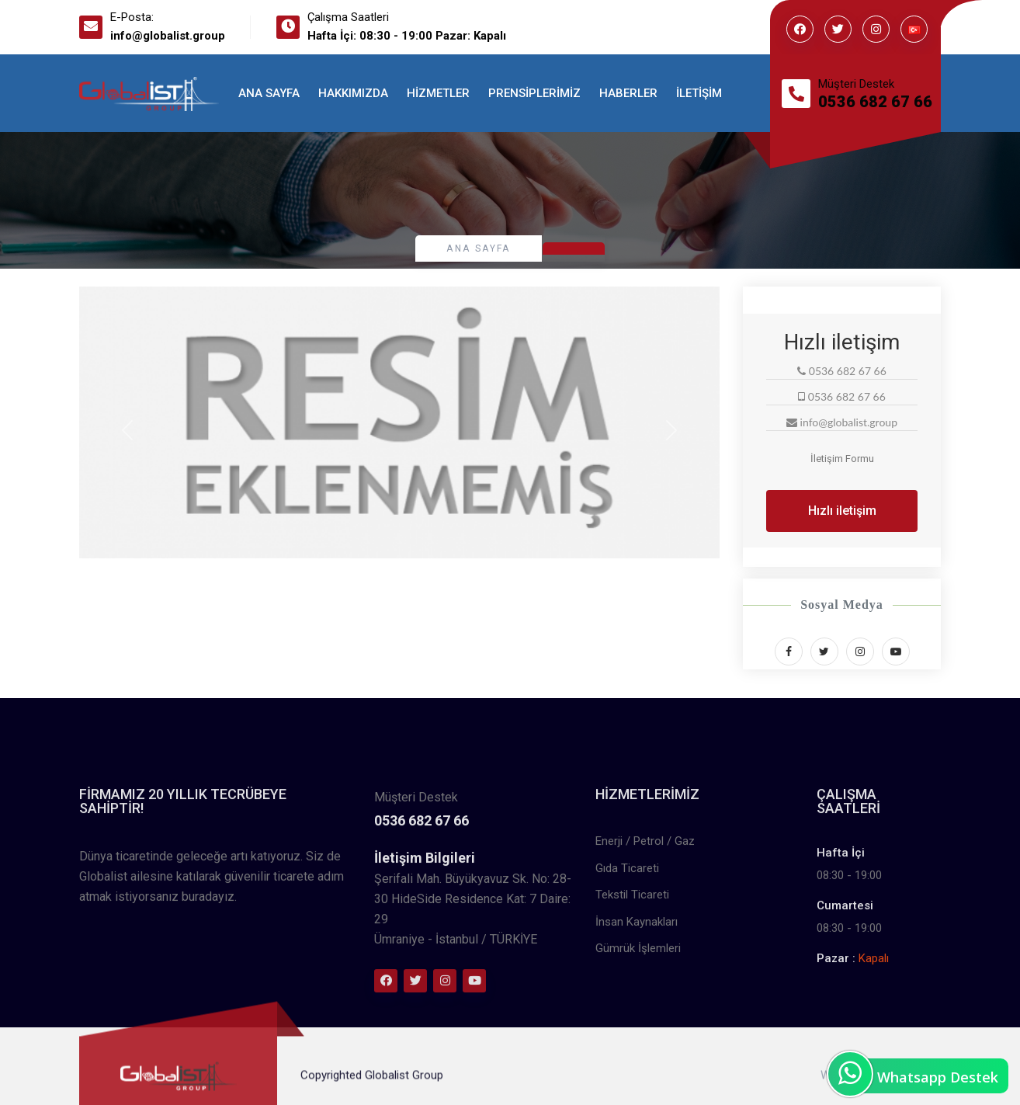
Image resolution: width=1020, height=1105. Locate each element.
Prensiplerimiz (534, 93)
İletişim (699, 93)
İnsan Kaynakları (636, 1026)
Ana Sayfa (269, 93)
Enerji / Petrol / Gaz (645, 945)
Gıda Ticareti (627, 972)
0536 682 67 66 (875, 101)
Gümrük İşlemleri (638, 1052)
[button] (127, 430)
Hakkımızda (353, 93)
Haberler (628, 93)
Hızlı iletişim (842, 510)
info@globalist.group (167, 36)
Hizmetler (438, 93)
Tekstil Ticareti (632, 999)
